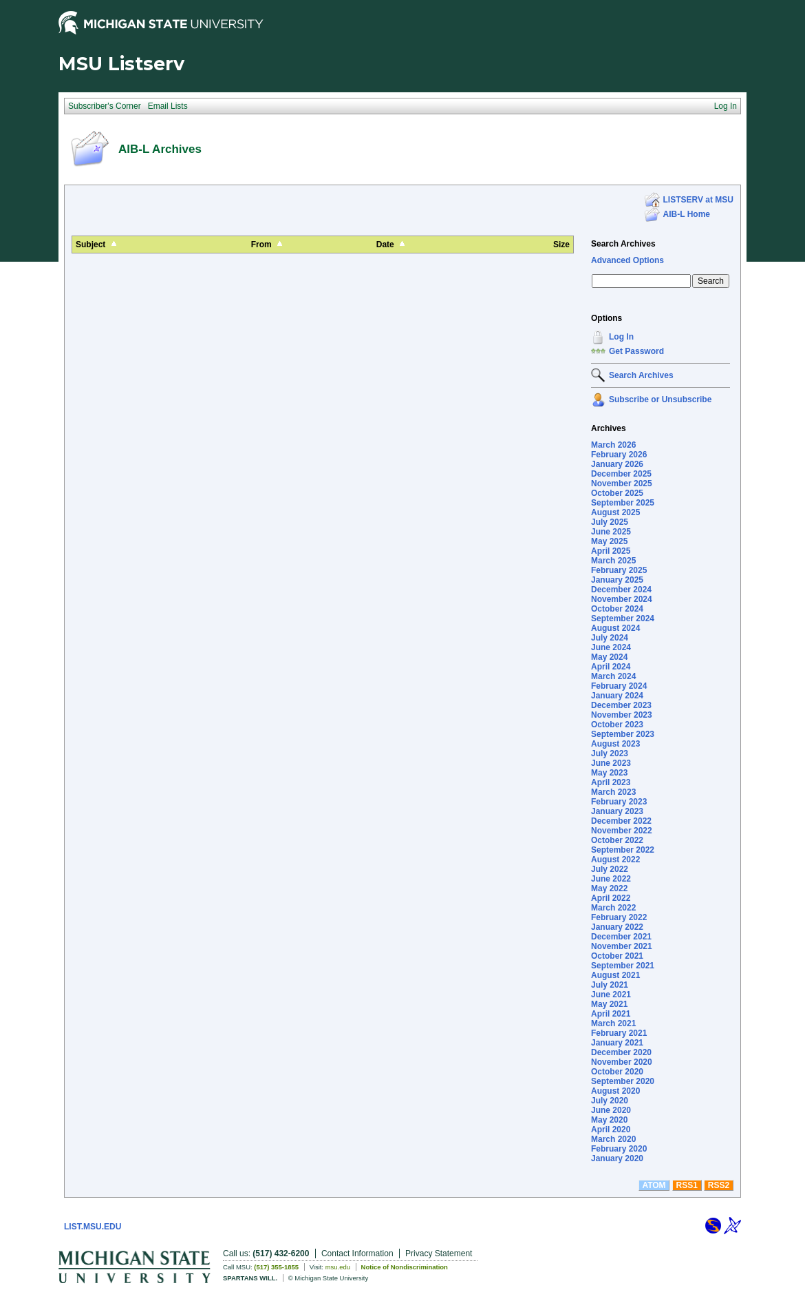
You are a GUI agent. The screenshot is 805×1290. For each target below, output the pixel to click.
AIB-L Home (686, 214)
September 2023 (622, 734)
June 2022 (611, 879)
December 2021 (621, 937)
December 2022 (621, 821)
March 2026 (613, 445)
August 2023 (615, 744)
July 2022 (609, 869)
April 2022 (610, 898)
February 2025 (619, 570)
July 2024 (609, 638)
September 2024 (622, 618)
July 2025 (609, 522)
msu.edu (337, 1267)
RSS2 (718, 1185)
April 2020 (610, 1129)
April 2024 (610, 667)
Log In (621, 337)
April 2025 (610, 551)
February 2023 (619, 802)
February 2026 (619, 454)
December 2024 (621, 589)
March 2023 (613, 792)
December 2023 (621, 705)
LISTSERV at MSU (698, 200)
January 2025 (617, 580)
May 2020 (609, 1120)
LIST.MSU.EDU (92, 1226)
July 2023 (609, 753)
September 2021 (622, 965)
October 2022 (617, 840)
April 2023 (610, 782)
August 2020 (615, 1091)
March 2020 (613, 1139)
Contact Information (357, 1253)
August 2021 (615, 975)
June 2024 (611, 647)
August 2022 (615, 859)
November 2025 (621, 483)
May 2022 (609, 888)
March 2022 (613, 908)
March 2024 (613, 676)
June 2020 (611, 1110)
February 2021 (619, 1033)
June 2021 (611, 994)
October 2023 (617, 724)
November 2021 (621, 946)
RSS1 (687, 1185)
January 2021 (617, 1043)
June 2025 (611, 532)
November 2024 (621, 599)
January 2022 (617, 927)
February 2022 (619, 917)
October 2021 (617, 956)
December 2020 (621, 1052)
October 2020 (617, 1071)
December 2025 (621, 474)
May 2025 (609, 541)
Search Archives (623, 244)
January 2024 (617, 695)
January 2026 (617, 464)
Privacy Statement (438, 1253)
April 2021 (610, 1014)
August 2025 (615, 512)
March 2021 (613, 1023)
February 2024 (619, 686)
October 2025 (617, 493)
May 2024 (609, 657)
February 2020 (619, 1149)
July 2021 (609, 985)
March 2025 (613, 560)
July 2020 (609, 1100)
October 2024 (617, 609)
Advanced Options (627, 260)
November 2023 (621, 715)
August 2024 (615, 628)
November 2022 (621, 830)
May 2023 (609, 773)
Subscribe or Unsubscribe (660, 399)
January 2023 (617, 811)
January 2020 (617, 1158)
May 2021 (609, 1004)
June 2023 (611, 763)
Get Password (636, 351)
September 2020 (622, 1081)
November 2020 (621, 1062)
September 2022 (622, 850)
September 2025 (622, 503)
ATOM (653, 1185)
